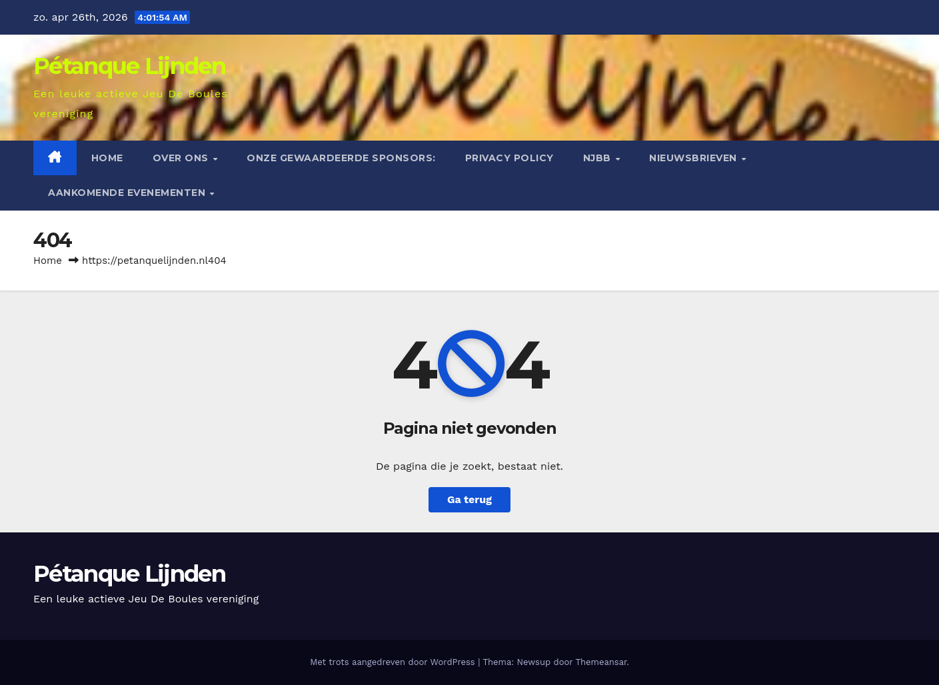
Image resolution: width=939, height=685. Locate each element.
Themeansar (600, 662)
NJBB (598, 158)
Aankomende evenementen (128, 193)
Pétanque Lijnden (129, 66)
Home (107, 158)
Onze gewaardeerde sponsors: (341, 158)
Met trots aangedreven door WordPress (394, 662)
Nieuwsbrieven (694, 158)
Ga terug (469, 499)
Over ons (182, 158)
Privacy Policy (509, 158)
